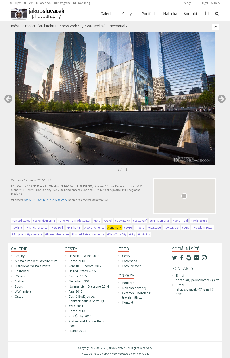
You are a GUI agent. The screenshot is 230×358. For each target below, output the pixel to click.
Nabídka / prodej (134, 288)
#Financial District (36, 227)
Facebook (43, 3)
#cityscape (154, 227)
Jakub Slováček (117, 348)
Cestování (22, 271)
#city (132, 234)
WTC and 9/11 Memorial (106, 26)
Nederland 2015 (80, 281)
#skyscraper (171, 227)
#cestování (140, 221)
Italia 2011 (76, 306)
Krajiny (20, 256)
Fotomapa (129, 261)
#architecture (199, 221)
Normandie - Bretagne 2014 (89, 286)
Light (203, 3)
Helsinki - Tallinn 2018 (84, 256)
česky (187, 3)
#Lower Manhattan (57, 234)
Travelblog (81, 3)
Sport (19, 286)
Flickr (28, 3)
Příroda (20, 276)
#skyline (17, 227)
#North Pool (180, 221)
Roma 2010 (77, 311)
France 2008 (77, 331)
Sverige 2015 (78, 276)
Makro (19, 281)
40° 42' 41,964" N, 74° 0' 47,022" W (45, 200)
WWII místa (23, 291)
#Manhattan (73, 227)
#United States (21, 221)
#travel (107, 221)
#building (144, 234)
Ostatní (20, 296)
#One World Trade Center (74, 221)
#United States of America (88, 234)
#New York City (116, 234)
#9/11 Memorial (159, 221)
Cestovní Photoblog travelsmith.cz (136, 295)
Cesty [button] (128, 14)
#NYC (96, 221)
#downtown (122, 221)
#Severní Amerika (44, 221)
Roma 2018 (77, 261)
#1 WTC (139, 227)
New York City (73, 26)
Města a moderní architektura (35, 26)
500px (15, 3)
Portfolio (149, 14)
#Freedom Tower (203, 227)
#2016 (128, 227)
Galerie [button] (108, 14)
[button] (8, 101)
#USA (185, 227)
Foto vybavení (132, 266)
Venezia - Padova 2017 (85, 266)
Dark (215, 3)
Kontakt (190, 14)
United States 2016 (82, 271)
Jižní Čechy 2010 (80, 316)
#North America (94, 227)
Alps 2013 (75, 291)
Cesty (126, 256)
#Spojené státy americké (27, 234)
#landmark (114, 227)
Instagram (62, 3)
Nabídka (170, 14)
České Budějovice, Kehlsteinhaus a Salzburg (86, 298)
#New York (56, 227)
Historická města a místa (32, 266)
